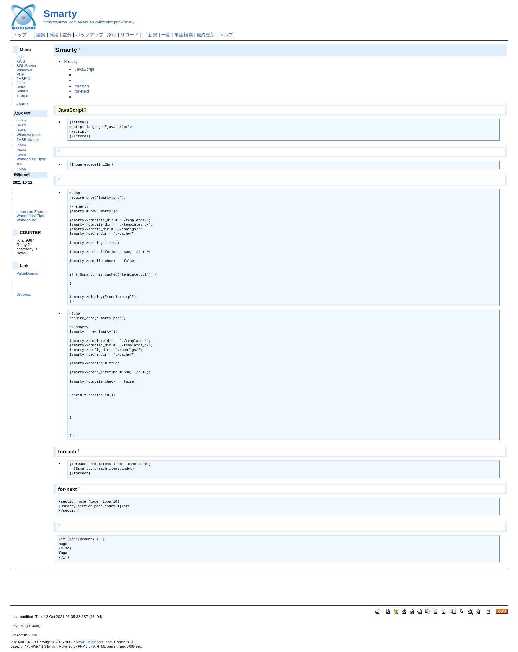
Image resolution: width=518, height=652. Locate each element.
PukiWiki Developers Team (92, 642)
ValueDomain (28, 273)
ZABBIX (23, 78)
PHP (20, 74)
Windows (24, 70)
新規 (152, 34)
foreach (81, 86)
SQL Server (26, 65)
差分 (67, 34)
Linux (21, 82)
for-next (81, 91)
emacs (22, 95)
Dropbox (24, 294)
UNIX (21, 87)
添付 (111, 34)
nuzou (32, 635)
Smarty (60, 13)
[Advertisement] (259, 586)
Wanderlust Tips (30, 215)
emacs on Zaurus (31, 211)
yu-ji (54, 646)
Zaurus (22, 104)
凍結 (53, 34)
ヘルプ (226, 34)
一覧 (165, 34)
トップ (20, 34)
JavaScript (84, 69)
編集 (40, 34)
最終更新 (206, 34)
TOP (20, 57)
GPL (133, 642)
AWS (21, 61)
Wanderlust (26, 220)
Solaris (22, 91)
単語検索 (183, 34)
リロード (129, 34)
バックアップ (89, 34)
